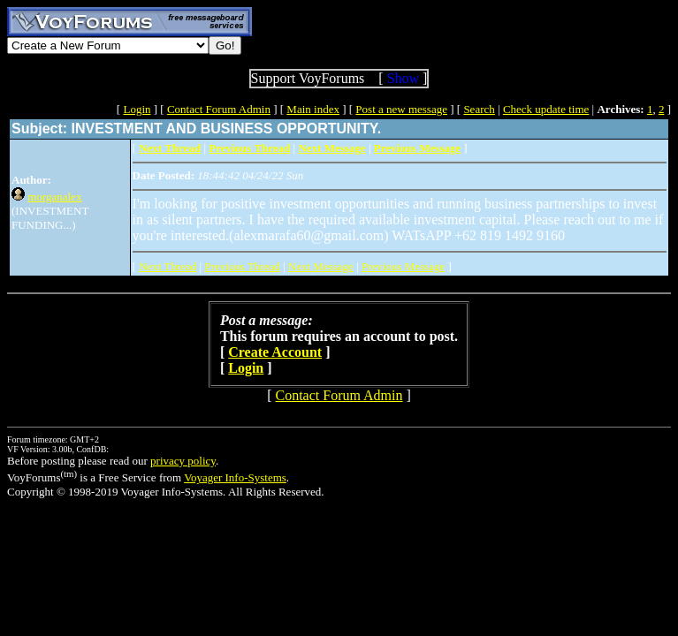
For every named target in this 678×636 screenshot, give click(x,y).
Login (136, 109)
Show (403, 78)
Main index (312, 109)
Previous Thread (241, 266)
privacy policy (183, 460)
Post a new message (401, 109)
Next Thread (167, 266)
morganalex (54, 196)
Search (478, 109)
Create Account (275, 352)
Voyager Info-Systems (235, 477)
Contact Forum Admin (218, 109)
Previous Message (403, 266)
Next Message (321, 266)
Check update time (546, 109)
